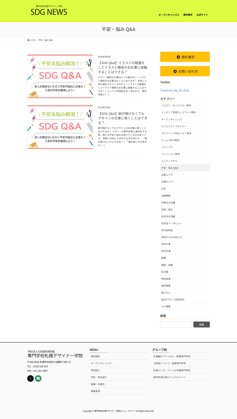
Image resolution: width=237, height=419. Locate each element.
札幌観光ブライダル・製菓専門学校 (171, 356)
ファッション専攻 (170, 154)
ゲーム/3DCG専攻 (170, 140)
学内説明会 (167, 230)
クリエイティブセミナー (173, 126)
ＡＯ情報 (166, 306)
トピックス (167, 147)
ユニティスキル (169, 160)
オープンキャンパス (171, 119)
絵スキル (166, 292)
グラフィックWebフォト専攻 (176, 133)
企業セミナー (168, 181)
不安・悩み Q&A (169, 167)
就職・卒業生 (98, 384)
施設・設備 (167, 265)
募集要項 (95, 391)
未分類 (164, 271)
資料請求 (95, 356)
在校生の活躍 (168, 216)
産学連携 (166, 285)
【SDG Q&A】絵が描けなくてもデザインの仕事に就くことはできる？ (122, 118)
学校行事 (166, 244)
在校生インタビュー (171, 223)
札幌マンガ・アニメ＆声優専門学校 (171, 370)
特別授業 (166, 278)
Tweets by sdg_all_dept (174, 90)
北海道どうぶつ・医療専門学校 (169, 363)
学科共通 (166, 251)
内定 (163, 188)
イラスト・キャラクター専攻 (176, 105)
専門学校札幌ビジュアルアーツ (169, 377)
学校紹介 (95, 370)
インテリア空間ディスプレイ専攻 (178, 112)
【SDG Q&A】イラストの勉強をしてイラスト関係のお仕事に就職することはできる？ (122, 67)
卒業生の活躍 (168, 202)
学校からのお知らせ (171, 237)
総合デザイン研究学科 (172, 299)
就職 (163, 257)
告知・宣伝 (167, 209)
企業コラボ (167, 174)
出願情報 (166, 195)
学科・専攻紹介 (99, 377)
